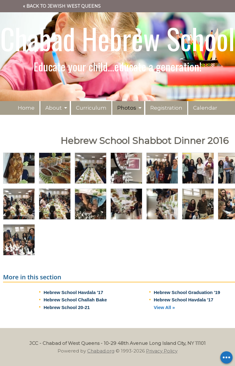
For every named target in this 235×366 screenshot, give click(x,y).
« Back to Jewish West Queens (62, 6)
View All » (164, 307)
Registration (166, 108)
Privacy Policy (161, 351)
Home (26, 108)
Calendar (205, 108)
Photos (126, 108)
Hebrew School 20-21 (67, 307)
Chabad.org (100, 351)
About (53, 108)
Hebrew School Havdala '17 (73, 292)
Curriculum (91, 108)
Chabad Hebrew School (117, 38)
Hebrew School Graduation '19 (187, 292)
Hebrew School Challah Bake (75, 299)
